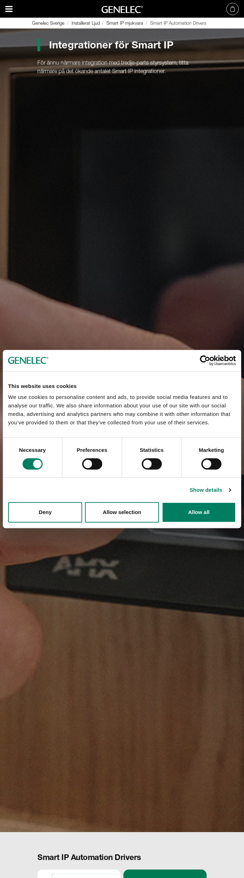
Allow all (198, 512)
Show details (206, 490)
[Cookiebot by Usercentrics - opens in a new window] (205, 360)
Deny (45, 512)
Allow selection (122, 512)
